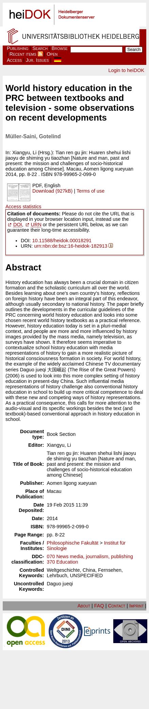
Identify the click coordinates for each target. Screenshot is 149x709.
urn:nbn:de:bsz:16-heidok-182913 (70, 246)
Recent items (23, 54)
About (84, 605)
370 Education (62, 562)
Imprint (136, 605)
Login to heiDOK (126, 70)
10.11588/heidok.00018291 (62, 240)
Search (40, 48)
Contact (116, 605)
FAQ (99, 605)
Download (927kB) (52, 191)
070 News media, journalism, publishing (90, 556)
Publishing (18, 48)
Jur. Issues (37, 60)
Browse (60, 48)
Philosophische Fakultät (72, 543)
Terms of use (90, 191)
